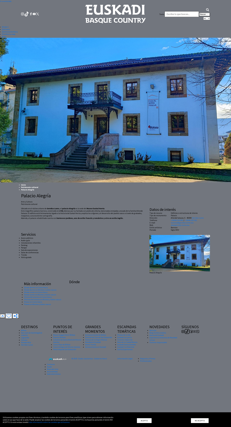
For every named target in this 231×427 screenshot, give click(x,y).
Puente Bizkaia (59, 337)
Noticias (152, 330)
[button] (207, 9)
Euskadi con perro (124, 337)
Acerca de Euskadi (156, 335)
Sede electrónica (54, 374)
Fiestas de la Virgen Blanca (96, 340)
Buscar (204, 14)
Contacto (51, 364)
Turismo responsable (158, 342)
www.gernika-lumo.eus (180, 225)
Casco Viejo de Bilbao (61, 344)
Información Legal (125, 358)
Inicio (23, 185)
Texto (161, 14)
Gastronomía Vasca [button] (10, 31)
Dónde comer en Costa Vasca (35, 292)
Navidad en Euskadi (93, 342)
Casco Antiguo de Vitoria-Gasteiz (66, 347)
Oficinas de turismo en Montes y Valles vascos (42, 299)
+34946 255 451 (191, 220)
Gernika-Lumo (198, 218)
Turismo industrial (124, 340)
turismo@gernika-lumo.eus (182, 222)
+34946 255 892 (177, 220)
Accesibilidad (52, 371)
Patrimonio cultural (29, 187)
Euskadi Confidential (125, 347)
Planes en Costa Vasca (33, 302)
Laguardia (25, 337)
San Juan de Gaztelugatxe (31, 333)
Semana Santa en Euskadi (95, 347)
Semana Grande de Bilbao (95, 335)
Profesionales (146, 361)
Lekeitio (24, 335)
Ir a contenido (5, 1)
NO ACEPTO (200, 420)
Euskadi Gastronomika (126, 344)
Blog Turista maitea (157, 333)
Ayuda (49, 367)
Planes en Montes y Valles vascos (37, 304)
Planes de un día (123, 335)
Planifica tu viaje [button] (8, 34)
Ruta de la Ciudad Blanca (127, 342)
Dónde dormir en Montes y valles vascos (40, 290)
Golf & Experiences (125, 349)
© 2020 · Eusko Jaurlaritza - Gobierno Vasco (89, 358)
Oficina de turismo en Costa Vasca (38, 297)
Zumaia (24, 340)
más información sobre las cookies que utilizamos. (49, 422)
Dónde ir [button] (5, 27)
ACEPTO (144, 420)
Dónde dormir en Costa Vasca (36, 287)
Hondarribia (26, 342)
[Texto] (181, 14)
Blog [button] (4, 36)
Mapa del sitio (52, 369)
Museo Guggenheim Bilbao (64, 335)
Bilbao (23, 330)
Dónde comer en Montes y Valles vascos (40, 294)
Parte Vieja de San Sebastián (64, 349)
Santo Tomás (90, 344)
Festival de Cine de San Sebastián (98, 337)
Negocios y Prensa (147, 358)
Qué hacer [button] (6, 29)
